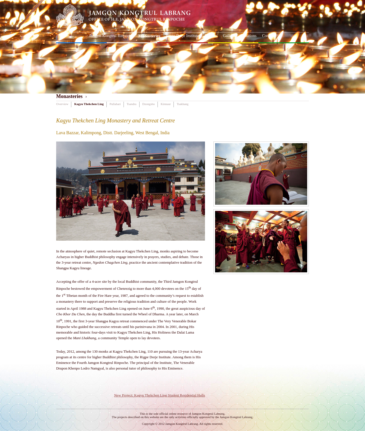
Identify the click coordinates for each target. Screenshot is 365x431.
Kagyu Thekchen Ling (89, 104)
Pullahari (115, 104)
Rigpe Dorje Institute (182, 36)
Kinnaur (166, 104)
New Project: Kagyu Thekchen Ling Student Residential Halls (159, 395)
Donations (248, 36)
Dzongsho (148, 104)
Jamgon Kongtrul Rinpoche (111, 36)
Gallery (229, 36)
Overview (62, 104)
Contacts (269, 36)
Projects (211, 36)
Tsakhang (182, 104)
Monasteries (149, 36)
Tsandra (131, 104)
